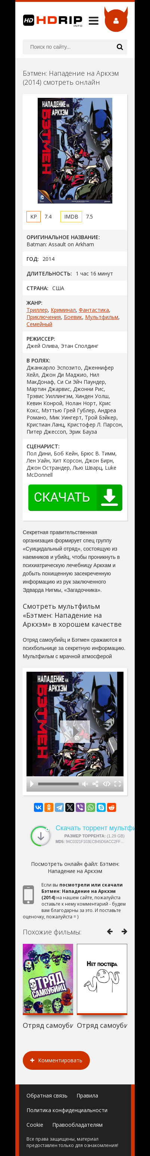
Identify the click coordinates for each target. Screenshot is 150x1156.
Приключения (43, 316)
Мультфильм (101, 316)
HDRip (48, 20)
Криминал (63, 309)
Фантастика (94, 309)
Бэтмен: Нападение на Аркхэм (83, 867)
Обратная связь (47, 1095)
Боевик (73, 316)
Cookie (34, 1124)
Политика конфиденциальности (66, 1110)
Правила (87, 1095)
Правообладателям (77, 1124)
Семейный (39, 324)
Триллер (37, 309)
